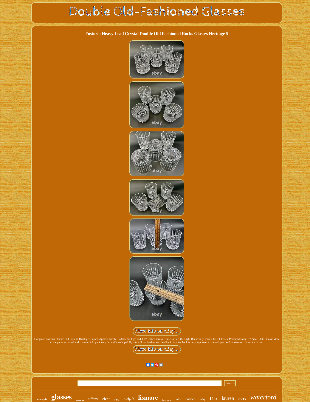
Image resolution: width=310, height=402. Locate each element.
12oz (213, 398)
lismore (148, 397)
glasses (61, 397)
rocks (242, 399)
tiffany (93, 399)
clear (106, 399)
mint (178, 399)
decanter (80, 400)
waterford (263, 397)
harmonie (166, 400)
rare (116, 399)
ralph (129, 398)
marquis (42, 399)
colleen (190, 399)
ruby (202, 399)
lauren (228, 398)
